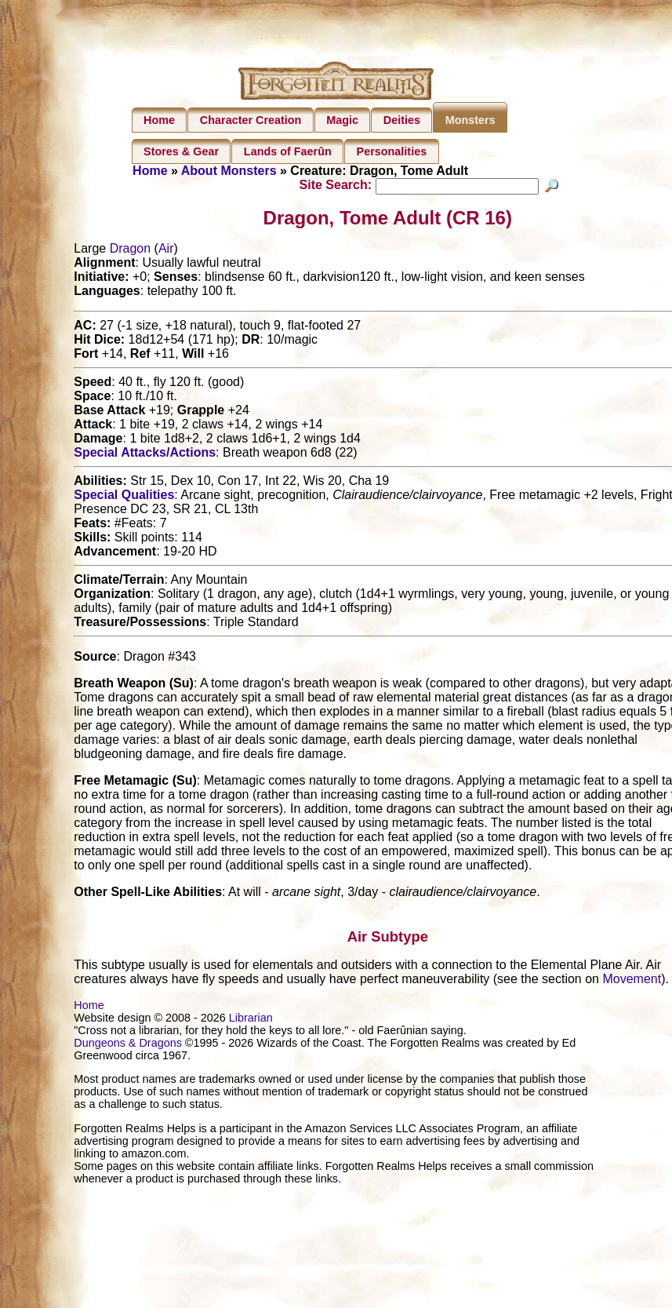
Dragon (130, 250)
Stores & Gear (181, 151)
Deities (401, 120)
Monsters (470, 120)
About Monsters (229, 170)
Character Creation (251, 120)
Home (159, 120)
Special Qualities (124, 497)
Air (166, 250)
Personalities (392, 151)
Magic (342, 120)
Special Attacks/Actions (145, 454)
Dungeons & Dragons (128, 1045)
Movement (631, 981)
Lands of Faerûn (288, 151)
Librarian (251, 1020)
